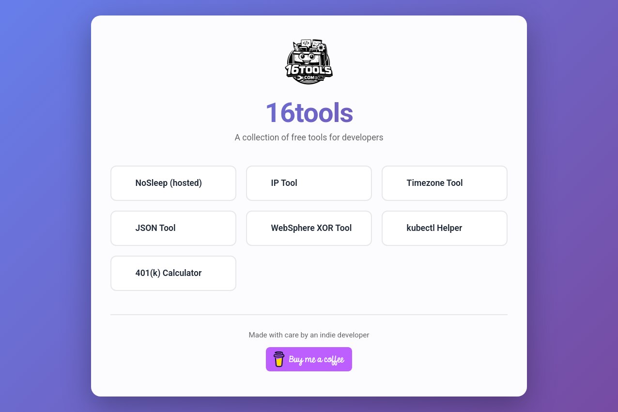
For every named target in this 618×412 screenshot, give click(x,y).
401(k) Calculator (169, 273)
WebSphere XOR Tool (311, 228)
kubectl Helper (435, 228)
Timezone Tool (435, 183)
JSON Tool (156, 228)
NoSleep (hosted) (169, 183)
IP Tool (284, 183)
